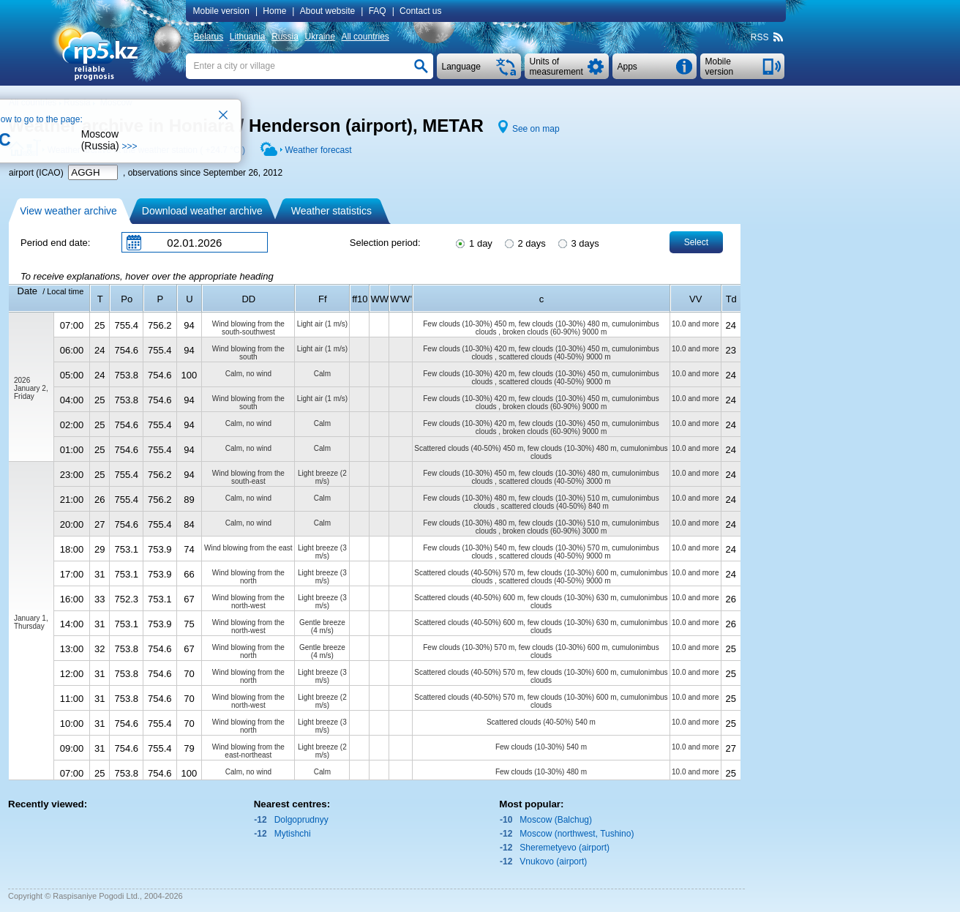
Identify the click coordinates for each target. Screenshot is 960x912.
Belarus (209, 36)
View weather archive (68, 211)
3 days (577, 242)
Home (274, 11)
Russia (285, 36)
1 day (473, 242)
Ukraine (319, 36)
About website (327, 11)
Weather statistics (331, 211)
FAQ (377, 11)
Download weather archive (202, 211)
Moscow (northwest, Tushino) (577, 834)
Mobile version (221, 11)
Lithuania (248, 36)
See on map (536, 129)
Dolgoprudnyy (301, 820)
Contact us (420, 11)
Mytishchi (292, 834)
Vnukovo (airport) (553, 861)
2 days (524, 242)
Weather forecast (318, 150)
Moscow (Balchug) (556, 820)
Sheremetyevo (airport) (565, 847)
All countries (365, 36)
